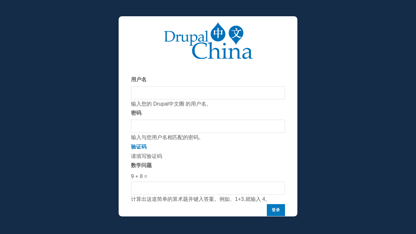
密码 (136, 113)
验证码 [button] (139, 147)
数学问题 (141, 165)
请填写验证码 (208, 173)
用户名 (139, 79)
